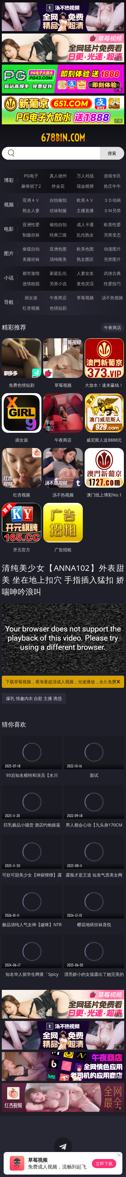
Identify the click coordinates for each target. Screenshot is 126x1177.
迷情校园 (31, 283)
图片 (9, 253)
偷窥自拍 (31, 249)
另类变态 (112, 235)
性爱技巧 (112, 283)
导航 (9, 302)
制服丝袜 (31, 235)
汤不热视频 (112, 297)
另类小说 (58, 283)
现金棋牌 (85, 186)
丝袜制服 (58, 210)
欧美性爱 (112, 224)
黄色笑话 (85, 283)
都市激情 (31, 273)
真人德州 (58, 176)
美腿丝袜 (31, 259)
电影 (9, 229)
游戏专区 (112, 176)
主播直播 (85, 210)
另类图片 (112, 259)
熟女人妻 (31, 210)
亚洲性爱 (31, 224)
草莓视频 (85, 297)
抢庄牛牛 (112, 186)
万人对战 (85, 176)
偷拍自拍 (58, 224)
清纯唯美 (58, 259)
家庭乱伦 (58, 273)
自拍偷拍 (58, 200)
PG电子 (31, 176)
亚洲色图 (58, 249)
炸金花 (58, 186)
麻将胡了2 (31, 186)
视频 (9, 204)
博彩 (9, 180)
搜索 (112, 153)
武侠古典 (112, 273)
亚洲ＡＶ (31, 200)
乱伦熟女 (85, 235)
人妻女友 (85, 273)
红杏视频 (31, 308)
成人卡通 (85, 224)
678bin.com (63, 138)
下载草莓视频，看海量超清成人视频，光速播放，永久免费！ (63, 681)
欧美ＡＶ (85, 200)
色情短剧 (58, 308)
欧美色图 (85, 249)
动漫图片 (112, 249)
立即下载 (104, 1163)
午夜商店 (58, 297)
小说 (9, 277)
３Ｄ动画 (112, 200)
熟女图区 (85, 259)
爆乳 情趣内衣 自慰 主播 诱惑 (34, 698)
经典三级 (58, 235)
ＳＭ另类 (112, 210)
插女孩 (31, 297)
